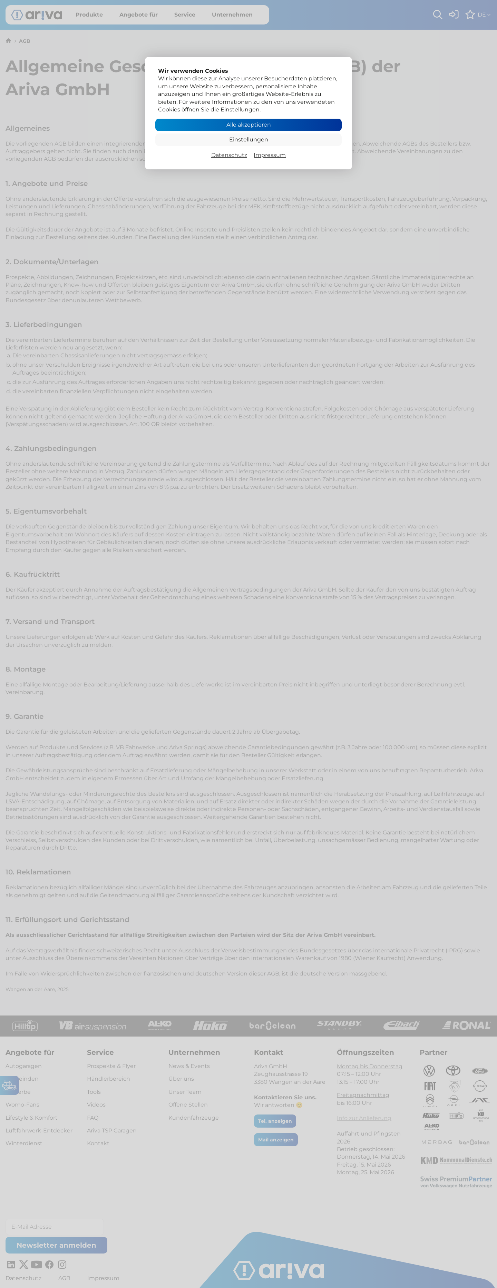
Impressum (270, 155)
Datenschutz (229, 155)
